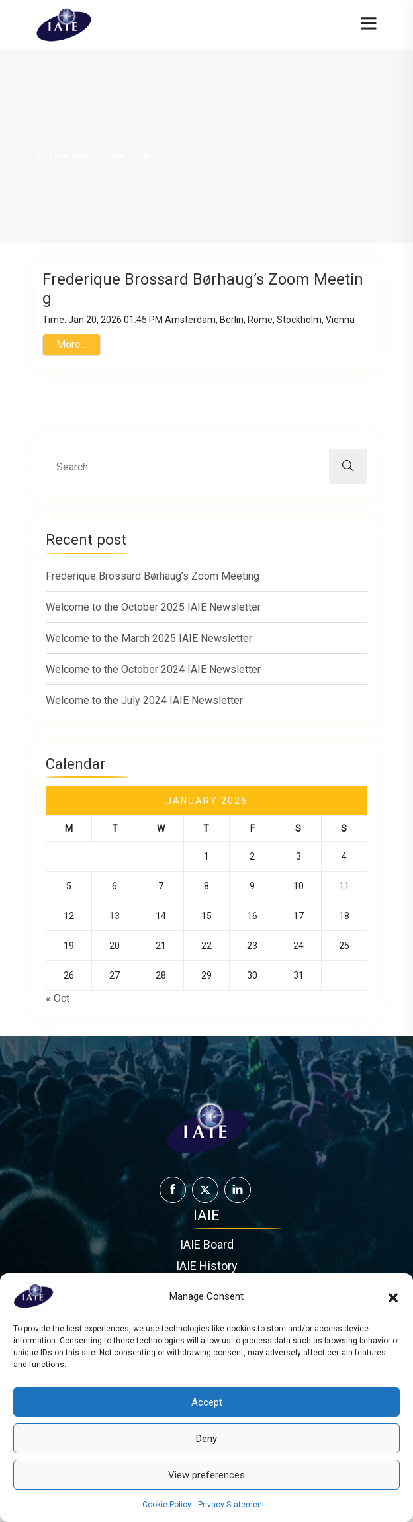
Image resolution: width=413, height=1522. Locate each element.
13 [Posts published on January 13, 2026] (114, 927)
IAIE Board (207, 1260)
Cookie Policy (166, 1504)
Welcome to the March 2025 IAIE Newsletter (149, 646)
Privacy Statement (231, 1504)
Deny (206, 1439)
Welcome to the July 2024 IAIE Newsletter (144, 708)
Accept (206, 1402)
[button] (393, 1296)
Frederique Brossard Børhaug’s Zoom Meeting (152, 584)
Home (112, 156)
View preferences (206, 1475)
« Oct (57, 1009)
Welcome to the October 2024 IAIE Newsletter (153, 677)
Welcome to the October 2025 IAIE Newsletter (153, 615)
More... (71, 349)
